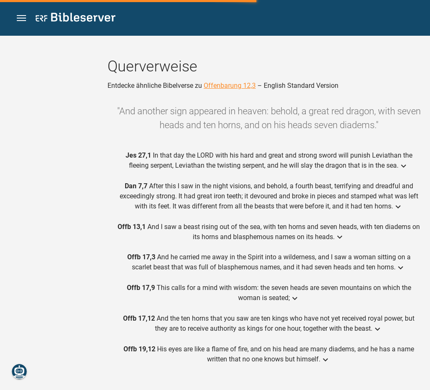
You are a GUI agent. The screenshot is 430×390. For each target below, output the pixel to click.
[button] (21, 18)
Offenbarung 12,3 (230, 86)
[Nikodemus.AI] (19, 371)
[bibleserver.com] (75, 19)
